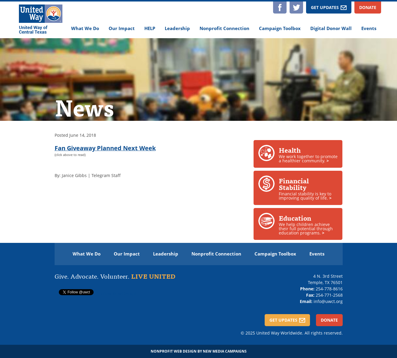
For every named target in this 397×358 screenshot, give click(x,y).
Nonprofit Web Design (174, 351)
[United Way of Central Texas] (40, 20)
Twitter (296, 8)
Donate (367, 7)
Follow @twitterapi (117, 293)
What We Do (85, 28)
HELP (149, 28)
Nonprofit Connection (224, 28)
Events (368, 28)
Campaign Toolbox (280, 28)
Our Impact (122, 28)
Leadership (177, 28)
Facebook (280, 8)
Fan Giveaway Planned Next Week (105, 148)
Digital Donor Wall (331, 28)
